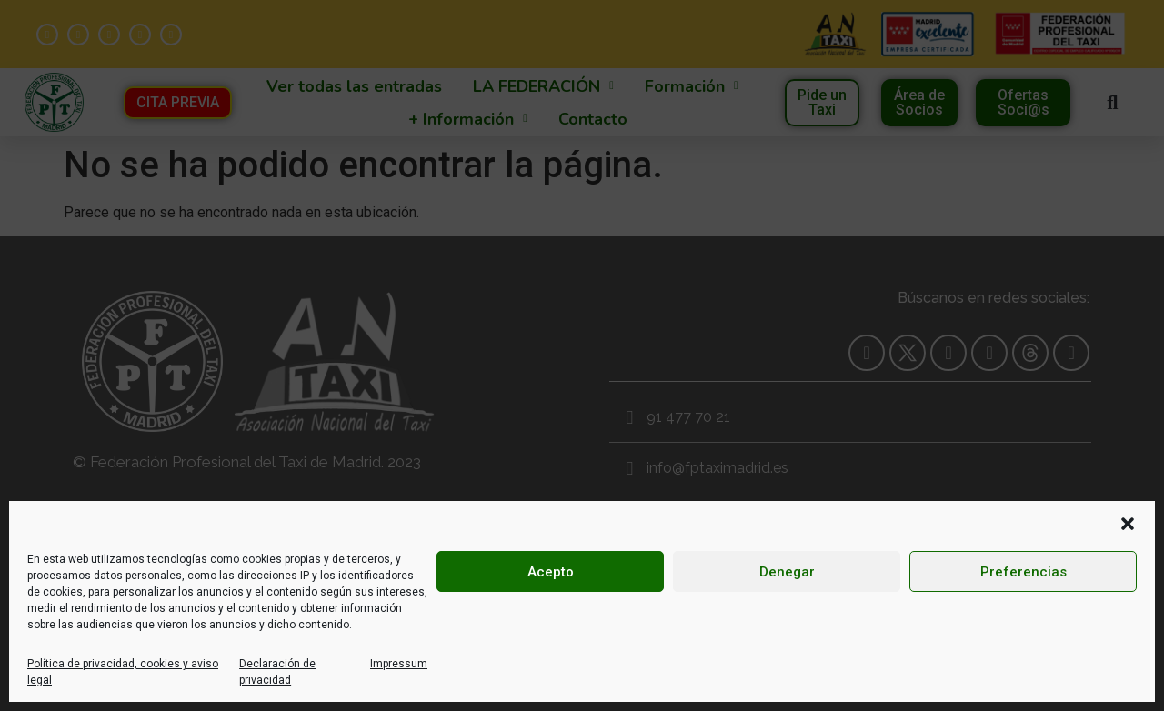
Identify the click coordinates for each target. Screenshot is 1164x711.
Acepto (550, 572)
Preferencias (1023, 572)
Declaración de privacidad (277, 671)
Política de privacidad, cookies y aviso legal (122, 671)
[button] (1128, 524)
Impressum (398, 663)
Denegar (787, 572)
